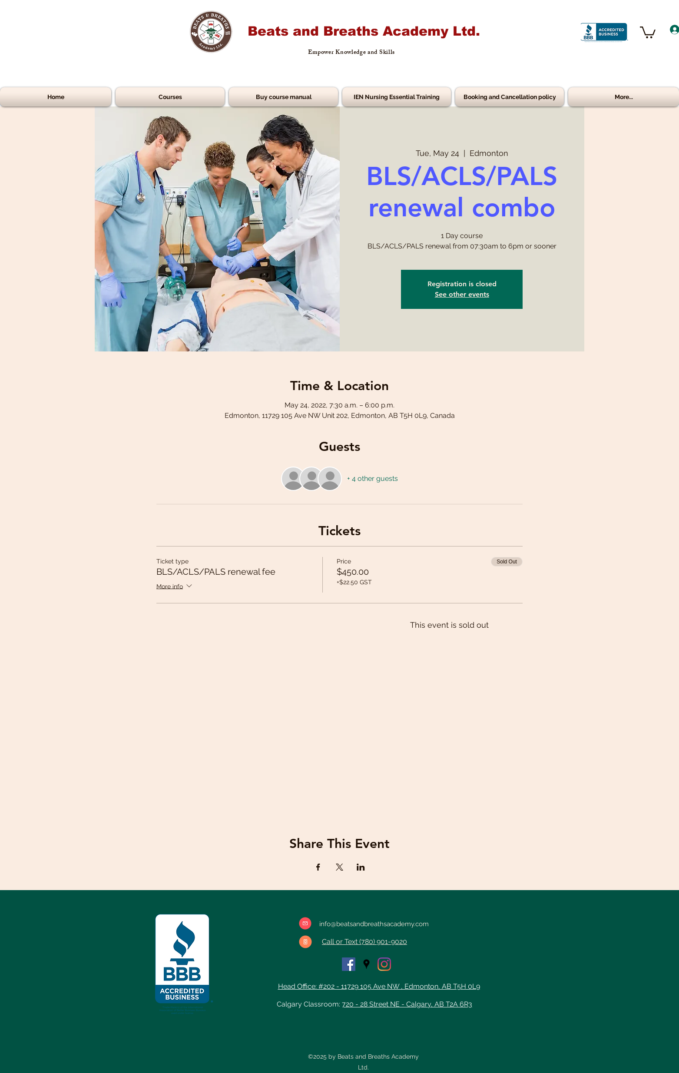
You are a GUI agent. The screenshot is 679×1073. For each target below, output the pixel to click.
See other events (462, 294)
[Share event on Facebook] (318, 867)
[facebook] (348, 964)
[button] (648, 31)
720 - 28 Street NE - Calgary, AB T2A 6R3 (407, 1004)
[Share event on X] (339, 867)
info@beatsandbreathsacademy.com (374, 924)
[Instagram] (384, 964)
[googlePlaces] (366, 964)
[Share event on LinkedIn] (361, 867)
